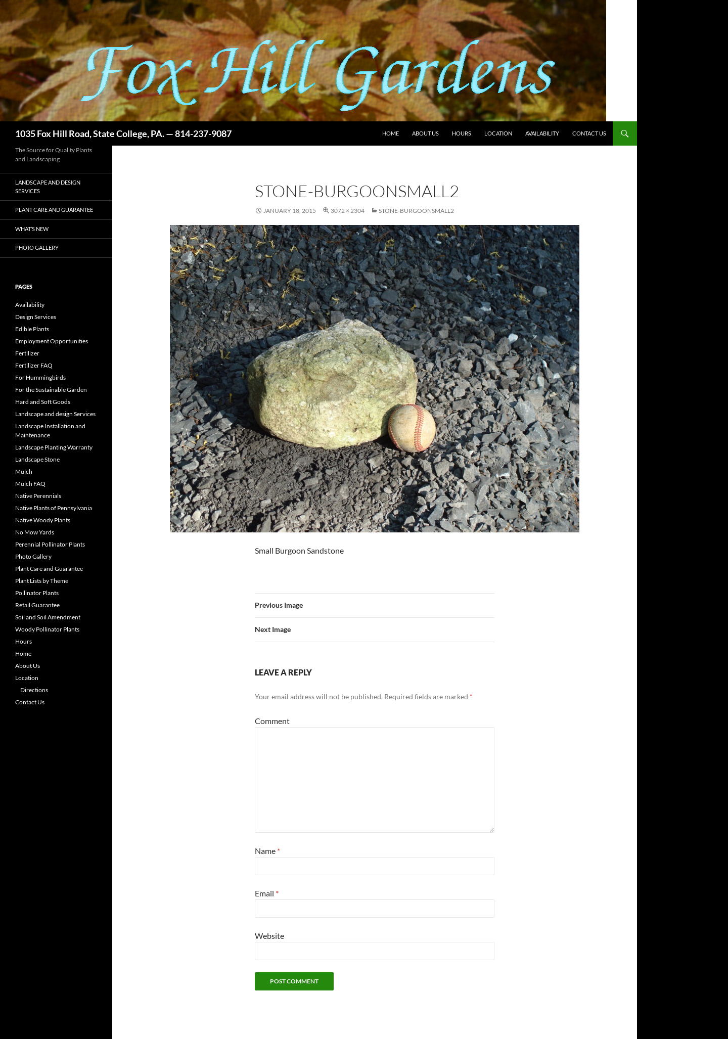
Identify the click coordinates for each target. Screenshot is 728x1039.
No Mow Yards (34, 532)
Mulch (23, 471)
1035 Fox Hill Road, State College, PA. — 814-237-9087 (123, 133)
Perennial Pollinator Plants (50, 544)
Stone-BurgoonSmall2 (416, 210)
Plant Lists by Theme (41, 580)
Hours (461, 133)
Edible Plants (32, 329)
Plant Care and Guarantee (54, 209)
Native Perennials (38, 496)
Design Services (35, 317)
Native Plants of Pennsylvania (53, 508)
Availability (542, 133)
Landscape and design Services (47, 186)
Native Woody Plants (42, 520)
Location (498, 133)
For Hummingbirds (40, 377)
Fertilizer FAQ (34, 365)
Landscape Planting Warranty (54, 447)
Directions (34, 690)
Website (269, 935)
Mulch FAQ (30, 483)
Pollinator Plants (37, 593)
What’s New (32, 228)
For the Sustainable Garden (51, 389)
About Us (425, 133)
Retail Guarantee (37, 605)
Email (267, 893)
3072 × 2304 (348, 210)
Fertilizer (27, 353)
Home (390, 133)
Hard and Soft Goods (42, 401)
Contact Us (589, 133)
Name (267, 850)
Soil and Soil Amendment (47, 617)
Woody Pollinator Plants (47, 629)
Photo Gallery (37, 247)
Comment (272, 721)
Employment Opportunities (51, 341)
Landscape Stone (37, 459)
